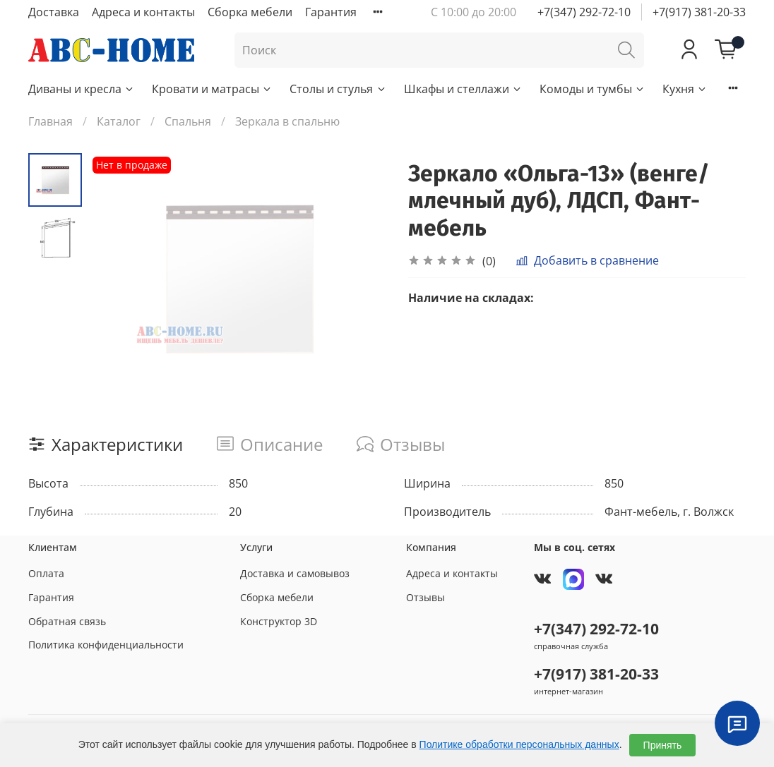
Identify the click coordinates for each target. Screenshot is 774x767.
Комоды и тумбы (592, 89)
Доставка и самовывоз (295, 573)
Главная (50, 121)
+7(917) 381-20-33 (699, 12)
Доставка (53, 12)
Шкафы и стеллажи (463, 89)
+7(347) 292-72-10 (584, 12)
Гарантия (331, 12)
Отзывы (425, 597)
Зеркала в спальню (287, 121)
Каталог (119, 121)
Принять (662, 745)
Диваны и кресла (81, 89)
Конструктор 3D (278, 621)
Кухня (685, 89)
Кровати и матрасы (212, 89)
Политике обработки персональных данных (519, 744)
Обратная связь (67, 621)
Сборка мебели (250, 12)
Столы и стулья (338, 89)
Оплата (46, 573)
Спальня (188, 121)
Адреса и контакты (143, 12)
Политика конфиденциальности (106, 644)
